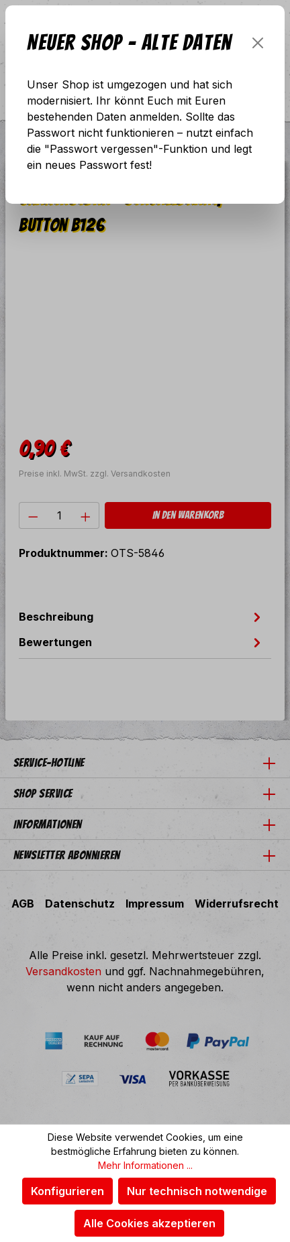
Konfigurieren (67, 1191)
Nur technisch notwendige (197, 1191)
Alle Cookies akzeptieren (149, 1223)
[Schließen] (258, 43)
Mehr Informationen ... (145, 1165)
